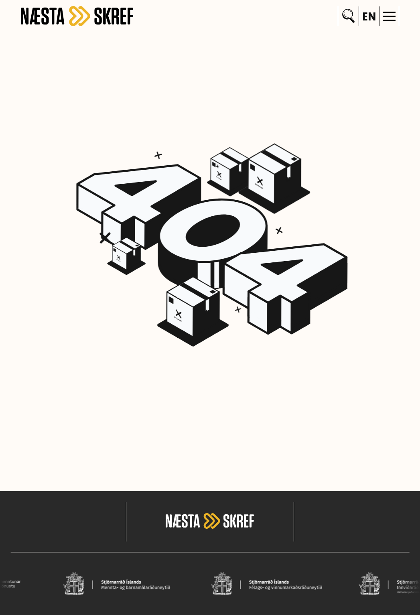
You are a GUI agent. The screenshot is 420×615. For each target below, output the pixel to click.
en (369, 17)
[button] (389, 16)
